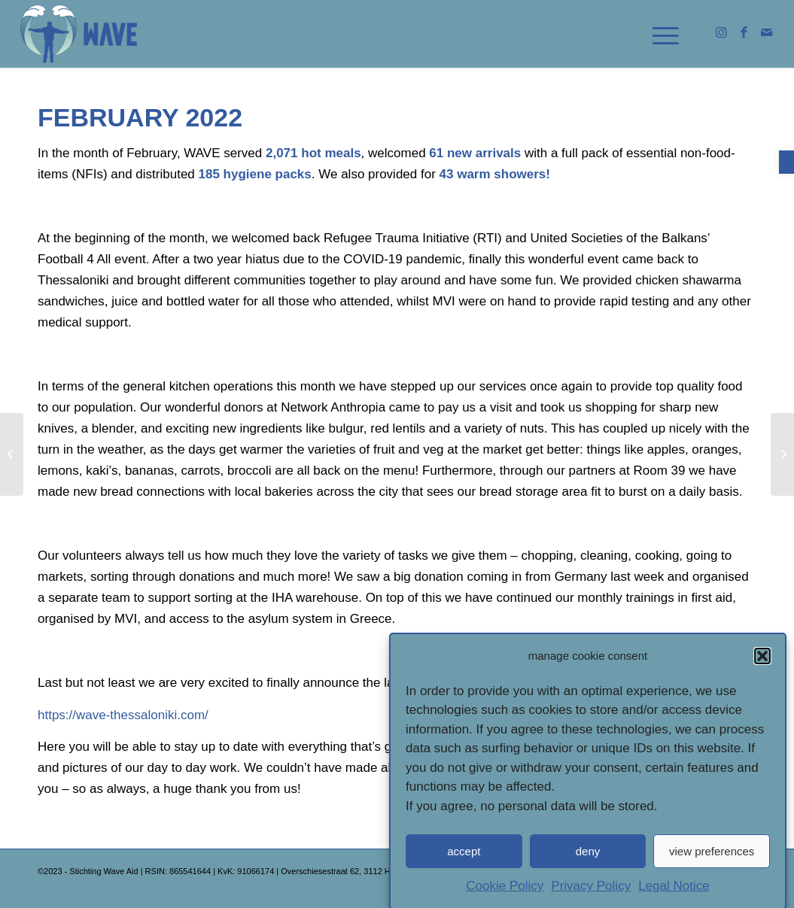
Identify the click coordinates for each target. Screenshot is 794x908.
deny (588, 855)
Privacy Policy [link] (591, 890)
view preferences (711, 855)
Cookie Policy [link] (504, 890)
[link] (786, 162)
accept (463, 855)
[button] (762, 659)
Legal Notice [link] (674, 890)
